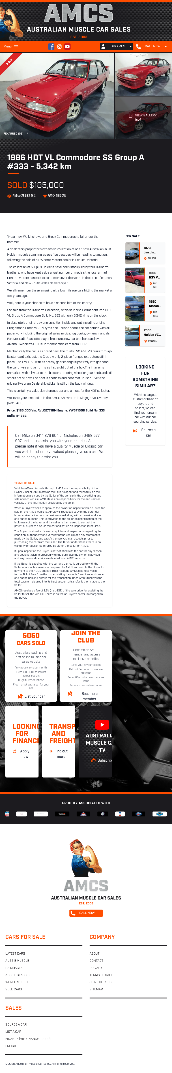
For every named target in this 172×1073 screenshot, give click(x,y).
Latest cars (15, 953)
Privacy (96, 968)
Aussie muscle (17, 961)
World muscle (17, 982)
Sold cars (13, 989)
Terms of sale (101, 975)
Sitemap (96, 989)
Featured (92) (13, 134)
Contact (96, 961)
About (94, 953)
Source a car (16, 1024)
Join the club (101, 982)
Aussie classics (18, 975)
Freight (11, 1046)
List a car (13, 1032)
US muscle (13, 968)
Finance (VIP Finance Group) (28, 1039)
